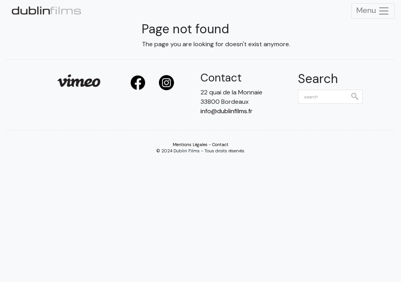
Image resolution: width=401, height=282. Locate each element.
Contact (220, 144)
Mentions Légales (190, 144)
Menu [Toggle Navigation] (373, 11)
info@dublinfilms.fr (226, 111)
